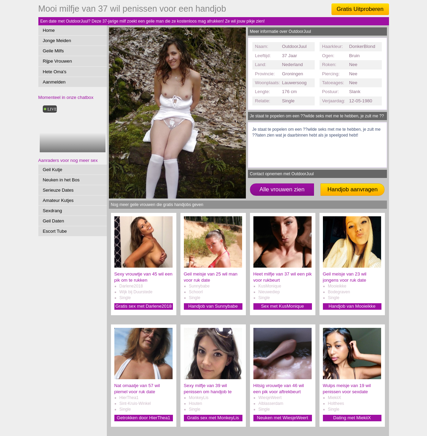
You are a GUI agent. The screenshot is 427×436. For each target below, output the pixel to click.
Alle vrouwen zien (282, 189)
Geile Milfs (53, 50)
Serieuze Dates (58, 190)
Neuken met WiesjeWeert (282, 417)
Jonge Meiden (57, 40)
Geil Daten (53, 220)
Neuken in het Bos (61, 179)
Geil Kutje (52, 169)
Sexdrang (52, 210)
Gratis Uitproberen (360, 9)
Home (49, 30)
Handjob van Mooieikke (351, 306)
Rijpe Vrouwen (57, 61)
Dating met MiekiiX (352, 417)
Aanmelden (54, 82)
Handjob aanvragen (352, 189)
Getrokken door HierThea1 (143, 417)
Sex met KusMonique (282, 306)
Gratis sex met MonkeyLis (213, 417)
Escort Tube (55, 231)
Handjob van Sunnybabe (213, 306)
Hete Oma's (54, 71)
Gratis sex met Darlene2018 (143, 306)
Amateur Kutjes (58, 200)
